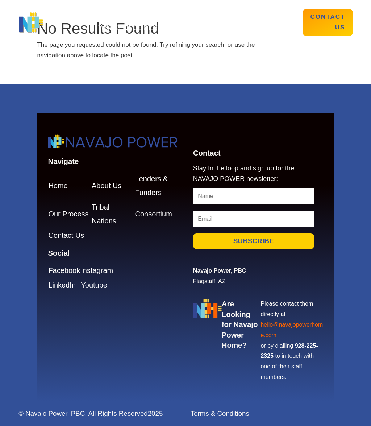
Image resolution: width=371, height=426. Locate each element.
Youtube (94, 285)
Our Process (189, 18)
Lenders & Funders (236, 28)
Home (106, 18)
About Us (140, 18)
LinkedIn (62, 285)
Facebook (64, 270)
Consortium (153, 214)
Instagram (97, 270)
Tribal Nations (248, 18)
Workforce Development (146, 28)
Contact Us (327, 22)
